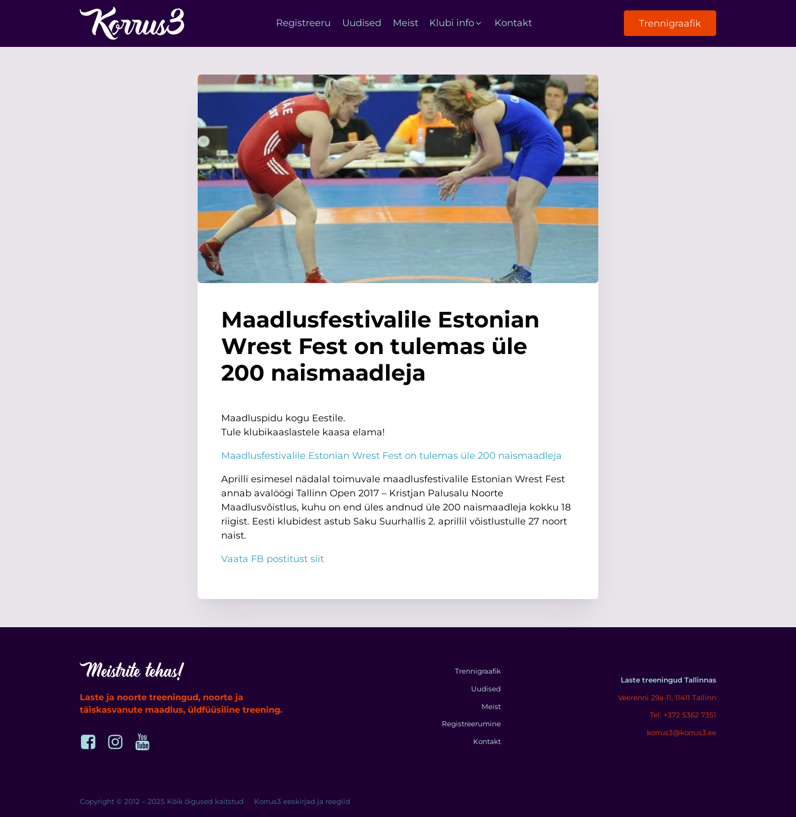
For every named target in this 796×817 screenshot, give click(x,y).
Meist (405, 23)
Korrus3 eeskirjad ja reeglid (302, 801)
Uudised (361, 23)
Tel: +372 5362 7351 (683, 715)
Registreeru (303, 23)
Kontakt (513, 23)
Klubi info (456, 23)
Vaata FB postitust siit (272, 559)
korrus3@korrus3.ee (681, 732)
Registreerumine (471, 724)
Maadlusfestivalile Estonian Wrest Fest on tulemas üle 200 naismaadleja (391, 455)
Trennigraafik (670, 23)
